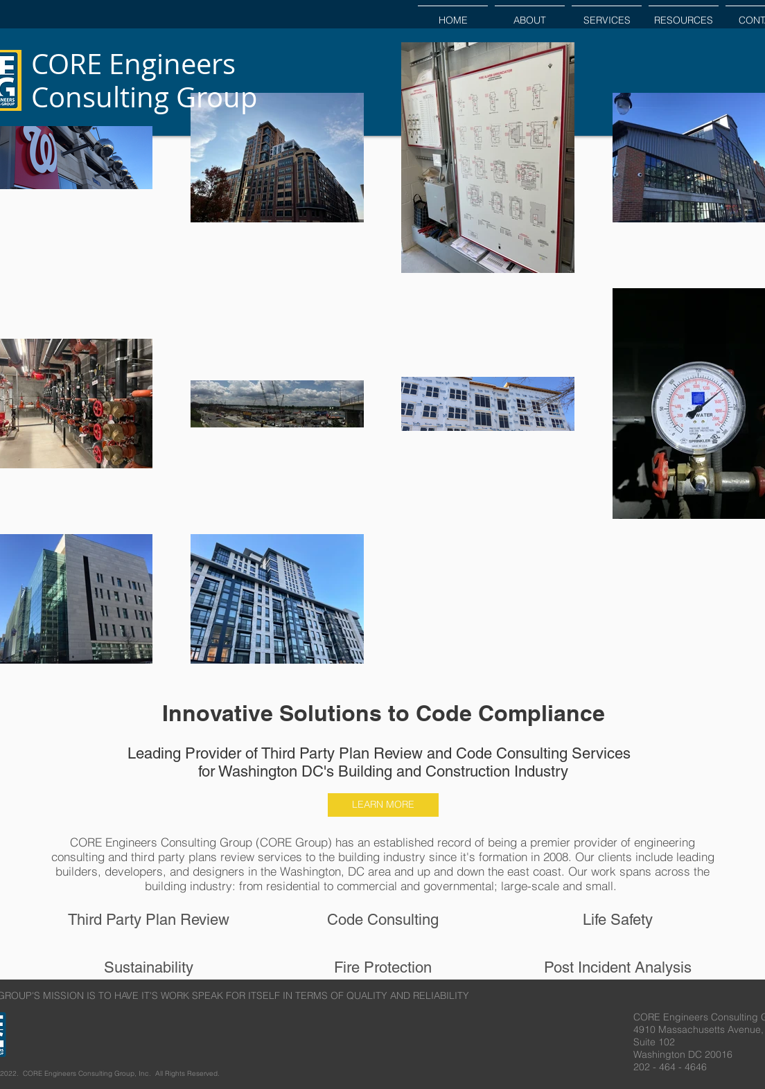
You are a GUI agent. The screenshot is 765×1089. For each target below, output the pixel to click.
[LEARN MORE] (383, 805)
